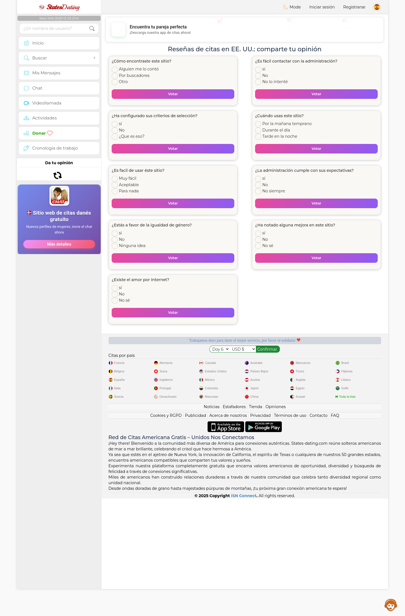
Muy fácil (127, 178)
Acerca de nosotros (228, 532)
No (265, 75)
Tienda (255, 524)
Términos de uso (290, 532)
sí (264, 69)
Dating (59, 7)
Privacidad (260, 532)
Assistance (391, 605)
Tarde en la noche (279, 136)
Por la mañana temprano (287, 123)
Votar (173, 94)
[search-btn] (92, 29)
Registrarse (354, 7)
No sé (267, 245)
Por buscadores (134, 75)
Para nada (129, 191)
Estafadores (234, 524)
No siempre (273, 191)
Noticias (211, 524)
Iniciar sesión (322, 7)
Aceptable (129, 184)
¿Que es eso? (132, 136)
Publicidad (195, 532)
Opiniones (276, 524)
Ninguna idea (132, 245)
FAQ (335, 532)
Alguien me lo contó (139, 69)
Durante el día (276, 130)
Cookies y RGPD (166, 532)
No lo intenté (275, 81)
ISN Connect (243, 613)
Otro (123, 81)
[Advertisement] (59, 242)
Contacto (319, 532)
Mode (292, 7)
